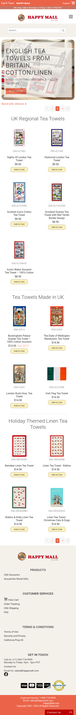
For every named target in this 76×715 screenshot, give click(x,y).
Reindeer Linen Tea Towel (19, 465)
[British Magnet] (52, 108)
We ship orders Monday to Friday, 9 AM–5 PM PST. (38, 7)
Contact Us (10, 666)
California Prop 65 (13, 640)
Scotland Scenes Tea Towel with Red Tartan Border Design (56, 214)
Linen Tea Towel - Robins (57, 465)
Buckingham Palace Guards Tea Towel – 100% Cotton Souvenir (19, 338)
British (20, 103)
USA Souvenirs (12, 574)
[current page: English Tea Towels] (57, 108)
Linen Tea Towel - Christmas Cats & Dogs (57, 519)
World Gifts (8, 103)
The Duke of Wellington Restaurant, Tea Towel (57, 337)
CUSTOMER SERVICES (38, 593)
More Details (16, 91)
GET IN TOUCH (38, 655)
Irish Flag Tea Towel (57, 393)
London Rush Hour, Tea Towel (19, 395)
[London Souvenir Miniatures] (47, 108)
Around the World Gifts (16, 578)
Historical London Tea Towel (57, 159)
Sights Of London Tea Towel (19, 159)
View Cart (11, 599)
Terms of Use (11, 631)
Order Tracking (12, 604)
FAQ (6, 612)
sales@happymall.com (27, 670)
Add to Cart (19, 169)
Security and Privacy (15, 635)
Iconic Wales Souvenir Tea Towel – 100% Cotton (19, 271)
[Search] (34, 30)
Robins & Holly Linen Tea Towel (19, 519)
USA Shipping (11, 608)
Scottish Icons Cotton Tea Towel (19, 213)
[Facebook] (6, 675)
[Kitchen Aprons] (68, 108)
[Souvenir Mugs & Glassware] (63, 108)
